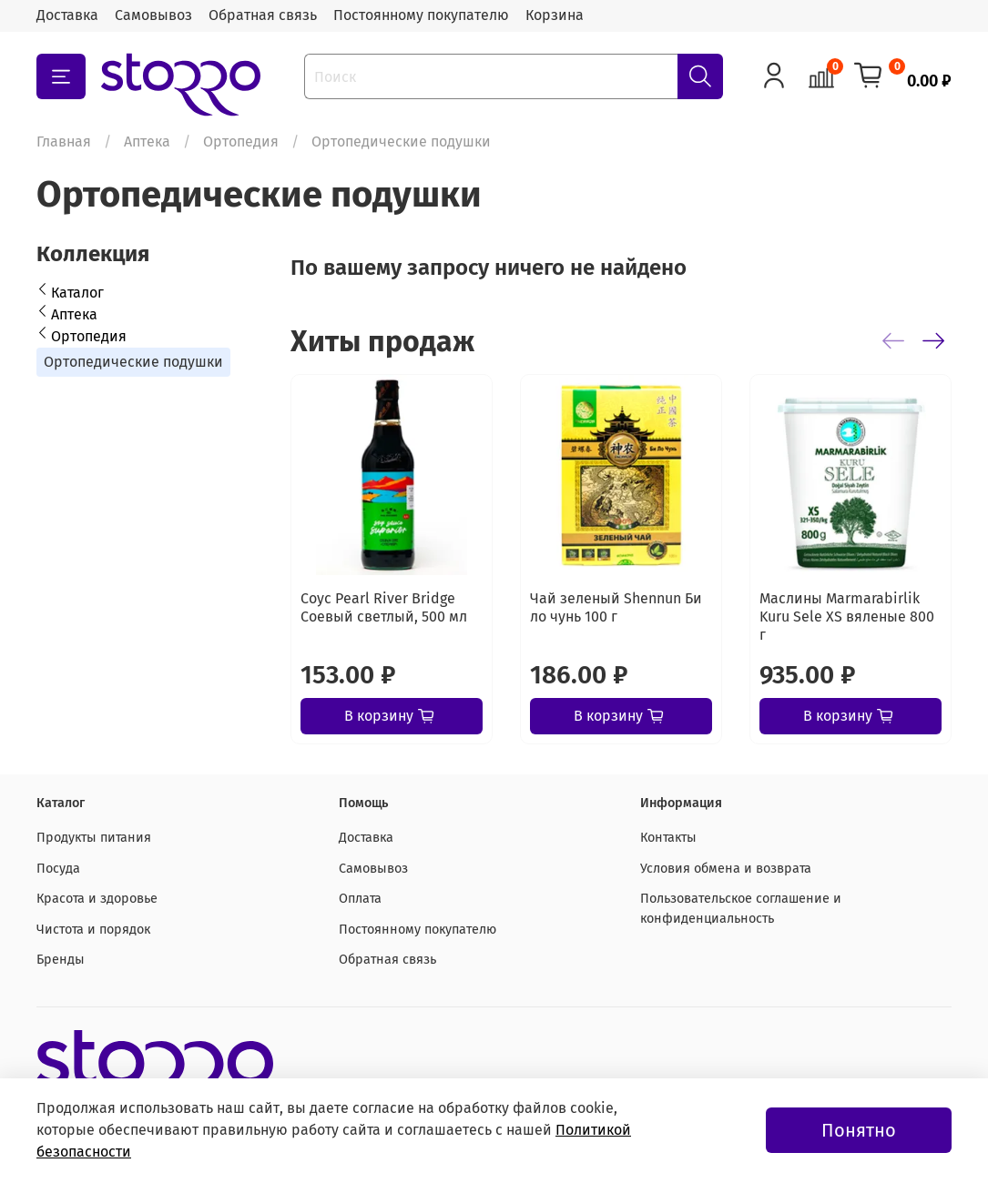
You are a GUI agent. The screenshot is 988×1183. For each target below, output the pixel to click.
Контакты (668, 837)
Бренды (60, 959)
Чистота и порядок (93, 929)
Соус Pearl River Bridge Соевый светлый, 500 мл (383, 607)
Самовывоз (153, 15)
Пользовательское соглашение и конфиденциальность (740, 908)
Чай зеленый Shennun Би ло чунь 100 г (616, 607)
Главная (63, 141)
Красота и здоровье (97, 898)
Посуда (58, 868)
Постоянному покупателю (421, 15)
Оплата (360, 898)
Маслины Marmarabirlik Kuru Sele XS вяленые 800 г (846, 616)
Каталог (77, 292)
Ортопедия (241, 141)
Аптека (147, 141)
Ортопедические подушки (133, 361)
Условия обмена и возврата (725, 868)
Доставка (67, 15)
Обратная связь (263, 15)
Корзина (554, 15)
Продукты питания (93, 837)
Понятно (858, 1130)
